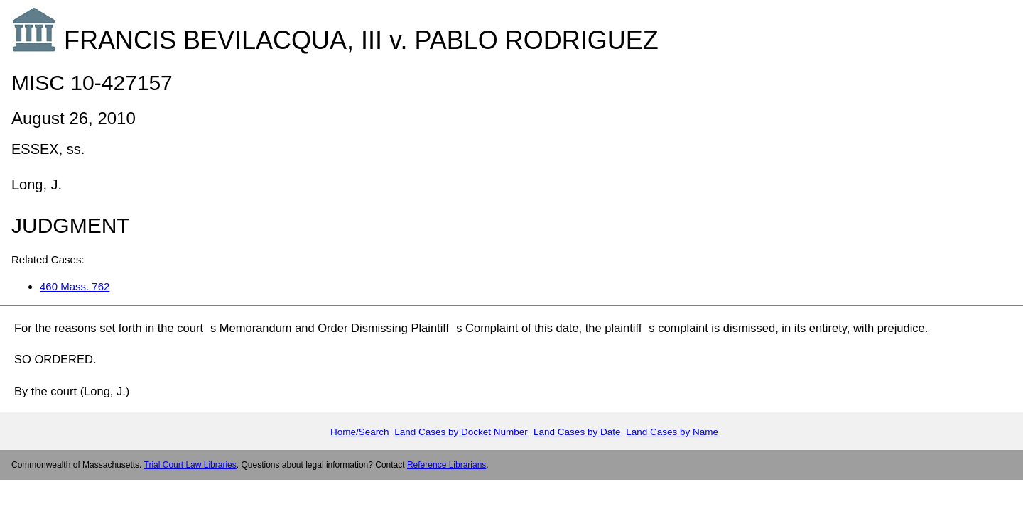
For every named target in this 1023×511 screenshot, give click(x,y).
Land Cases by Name (672, 432)
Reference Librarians (446, 465)
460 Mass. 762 (74, 286)
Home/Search (359, 432)
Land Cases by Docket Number (461, 432)
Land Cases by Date (577, 432)
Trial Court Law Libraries (190, 465)
